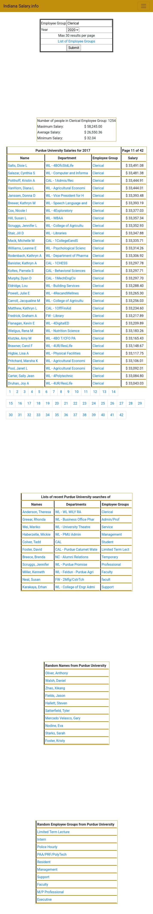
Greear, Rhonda (33, 519)
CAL (58, 542)
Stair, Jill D (16, 233)
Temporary (109, 557)
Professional (111, 564)
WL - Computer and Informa (67, 173)
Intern (41, 839)
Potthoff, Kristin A (21, 181)
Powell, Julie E (19, 293)
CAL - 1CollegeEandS (62, 241)
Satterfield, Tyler (57, 711)
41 (112, 415)
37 (75, 415)
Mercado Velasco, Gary (62, 718)
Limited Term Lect (115, 549)
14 (113, 392)
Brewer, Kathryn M (22, 203)
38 (84, 415)
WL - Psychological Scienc (66, 248)
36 (66, 415)
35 (57, 415)
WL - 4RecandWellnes (62, 293)
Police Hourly (47, 847)
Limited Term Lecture (53, 832)
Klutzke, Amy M (19, 338)
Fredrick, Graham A (22, 316)
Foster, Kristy (55, 741)
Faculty (106, 572)
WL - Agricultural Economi (65, 188)
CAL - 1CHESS (56, 263)
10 (77, 392)
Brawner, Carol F (20, 346)
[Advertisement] (76, 82)
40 (103, 415)
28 (131, 403)
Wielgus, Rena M (20, 331)
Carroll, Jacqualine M (24, 301)
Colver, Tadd (31, 542)
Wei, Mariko (31, 527)
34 (48, 415)
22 (75, 403)
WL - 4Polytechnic (59, 376)
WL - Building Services (62, 286)
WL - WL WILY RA (68, 512)
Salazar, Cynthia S (21, 173)
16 (20, 403)
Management (111, 534)
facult (105, 580)
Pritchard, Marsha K (23, 361)
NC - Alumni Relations (71, 557)
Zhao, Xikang (55, 688)
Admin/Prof (110, 519)
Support (107, 587)
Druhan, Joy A (18, 383)
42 (121, 415)
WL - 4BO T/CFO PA (61, 338)
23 (84, 403)
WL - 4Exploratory (59, 211)
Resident (43, 862)
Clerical (98, 166)
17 (29, 403)
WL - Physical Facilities (63, 353)
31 (20, 415)
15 (11, 403)
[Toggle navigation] (144, 6)
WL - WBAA (54, 218)
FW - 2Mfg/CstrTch (69, 580)
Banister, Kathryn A (22, 263)
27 (121, 403)
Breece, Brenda (33, 557)
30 (11, 415)
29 (140, 403)
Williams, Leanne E (22, 248)
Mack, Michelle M (21, 241)
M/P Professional (50, 892)
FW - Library (55, 316)
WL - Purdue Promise (71, 564)
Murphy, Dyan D (20, 278)
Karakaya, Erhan (34, 587)
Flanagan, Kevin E (21, 323)
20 (57, 403)
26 (112, 403)
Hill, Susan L (17, 218)
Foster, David (32, 549)
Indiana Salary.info (21, 6)
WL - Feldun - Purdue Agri (74, 572)
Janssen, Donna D (21, 196)
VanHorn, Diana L (21, 188)
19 (48, 403)
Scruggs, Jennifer (35, 564)
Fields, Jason (55, 696)
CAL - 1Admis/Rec (60, 181)
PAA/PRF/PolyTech (52, 854)
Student (107, 542)
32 (29, 415)
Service (107, 527)
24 (94, 403)
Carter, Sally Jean (21, 376)
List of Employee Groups (76, 41)
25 (103, 403)
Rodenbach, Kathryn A (24, 256)
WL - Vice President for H (65, 196)
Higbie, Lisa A (18, 353)
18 (38, 403)
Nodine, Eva (54, 726)
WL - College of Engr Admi (75, 587)
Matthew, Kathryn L (22, 308)
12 (95, 392)
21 (66, 403)
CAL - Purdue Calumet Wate (76, 549)
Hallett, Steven (56, 703)
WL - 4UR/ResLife (59, 346)
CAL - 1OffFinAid (58, 308)
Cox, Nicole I (17, 211)
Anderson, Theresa (36, 512)
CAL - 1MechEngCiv (61, 278)
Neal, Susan (31, 580)
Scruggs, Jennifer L (22, 226)
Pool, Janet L (18, 368)
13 (104, 392)
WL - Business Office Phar (74, 519)
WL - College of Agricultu (64, 226)
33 (38, 415)
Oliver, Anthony (56, 673)
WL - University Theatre (72, 527)
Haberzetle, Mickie (36, 534)
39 (94, 415)
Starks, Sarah (55, 733)
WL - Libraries (56, 233)
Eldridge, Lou (18, 286)
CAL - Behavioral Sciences (65, 271)
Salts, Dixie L (17, 166)
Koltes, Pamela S (20, 271)
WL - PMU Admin (68, 534)
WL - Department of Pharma (67, 256)
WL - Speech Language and (66, 203)
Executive (44, 899)
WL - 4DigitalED (57, 323)
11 (86, 392)
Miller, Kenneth (33, 572)
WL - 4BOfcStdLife (59, 166)
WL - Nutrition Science (62, 331)
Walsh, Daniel (55, 681)
